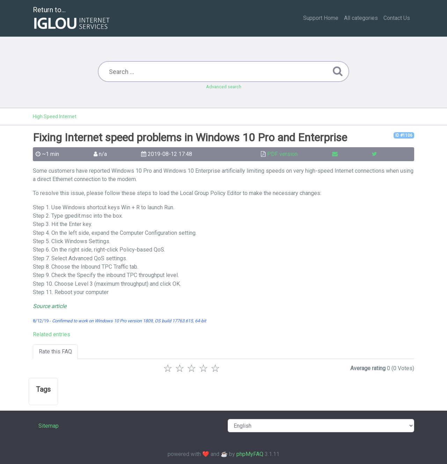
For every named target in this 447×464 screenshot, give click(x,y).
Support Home (320, 18)
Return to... (72, 19)
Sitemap (48, 425)
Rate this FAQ (55, 351)
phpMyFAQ (249, 454)
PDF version (282, 154)
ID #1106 (403, 135)
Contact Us (396, 18)
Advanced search (223, 86)
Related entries (51, 334)
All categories (361, 18)
